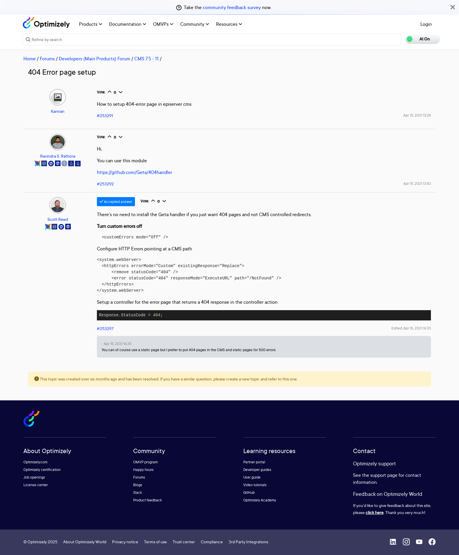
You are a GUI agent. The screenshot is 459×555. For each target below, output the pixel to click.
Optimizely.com (35, 462)
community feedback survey (232, 7)
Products (90, 24)
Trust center (184, 541)
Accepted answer (116, 201)
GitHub (249, 492)
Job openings (34, 477)
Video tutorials (255, 484)
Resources (229, 24)
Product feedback (147, 500)
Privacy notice (125, 541)
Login (426, 24)
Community (194, 24)
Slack (137, 492)
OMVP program (145, 462)
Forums (47, 58)
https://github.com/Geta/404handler (134, 172)
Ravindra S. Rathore (58, 156)
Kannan (57, 111)
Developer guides (257, 469)
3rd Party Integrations (248, 541)
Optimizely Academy (259, 500)
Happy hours (143, 469)
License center (35, 484)
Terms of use (155, 541)
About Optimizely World (84, 541)
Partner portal (254, 462)
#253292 (105, 184)
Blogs (137, 484)
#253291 (105, 115)
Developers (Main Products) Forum (94, 58)
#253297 (105, 328)
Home (29, 58)
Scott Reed (57, 219)
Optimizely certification (42, 469)
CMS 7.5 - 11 (146, 58)
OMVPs (163, 24)
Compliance (212, 541)
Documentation (127, 24)
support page (384, 475)
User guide (252, 477)
